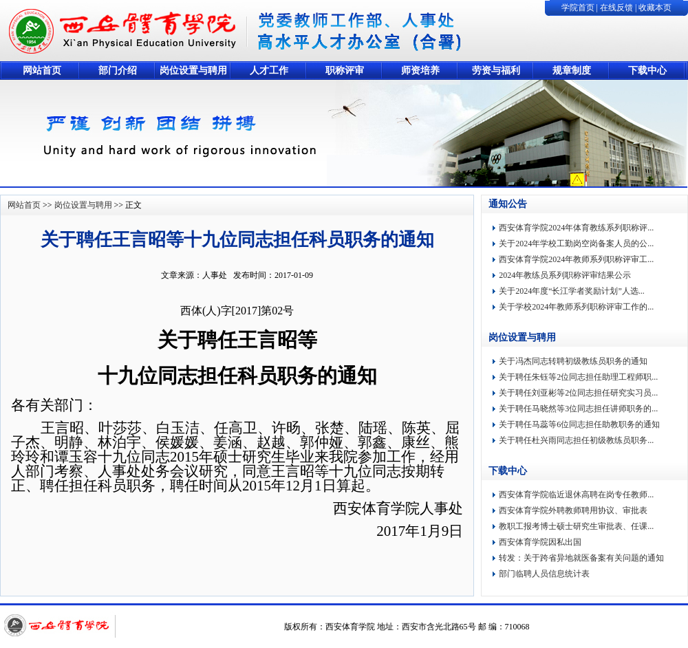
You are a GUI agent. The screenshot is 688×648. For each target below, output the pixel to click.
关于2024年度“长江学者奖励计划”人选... (572, 291)
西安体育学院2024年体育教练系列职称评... (576, 228)
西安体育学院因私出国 (540, 542)
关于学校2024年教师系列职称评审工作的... (576, 307)
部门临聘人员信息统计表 (544, 574)
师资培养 (420, 70)
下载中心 (647, 70)
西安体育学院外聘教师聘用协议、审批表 (573, 510)
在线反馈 (616, 7)
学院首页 (577, 7)
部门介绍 (117, 70)
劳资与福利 (496, 70)
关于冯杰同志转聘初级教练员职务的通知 (573, 361)
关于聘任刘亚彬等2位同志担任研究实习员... (578, 393)
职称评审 (344, 70)
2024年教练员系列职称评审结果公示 (565, 275)
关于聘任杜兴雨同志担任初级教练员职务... (576, 440)
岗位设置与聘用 (193, 70)
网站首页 (42, 70)
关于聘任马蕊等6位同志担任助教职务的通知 (579, 424)
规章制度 (571, 70)
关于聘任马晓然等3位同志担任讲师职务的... (578, 408)
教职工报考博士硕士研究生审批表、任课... (576, 526)
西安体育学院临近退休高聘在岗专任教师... (576, 494)
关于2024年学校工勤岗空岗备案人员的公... (576, 243)
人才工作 (269, 70)
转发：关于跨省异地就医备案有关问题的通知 (581, 558)
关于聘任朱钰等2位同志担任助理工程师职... (578, 377)
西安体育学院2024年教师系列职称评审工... (576, 259)
